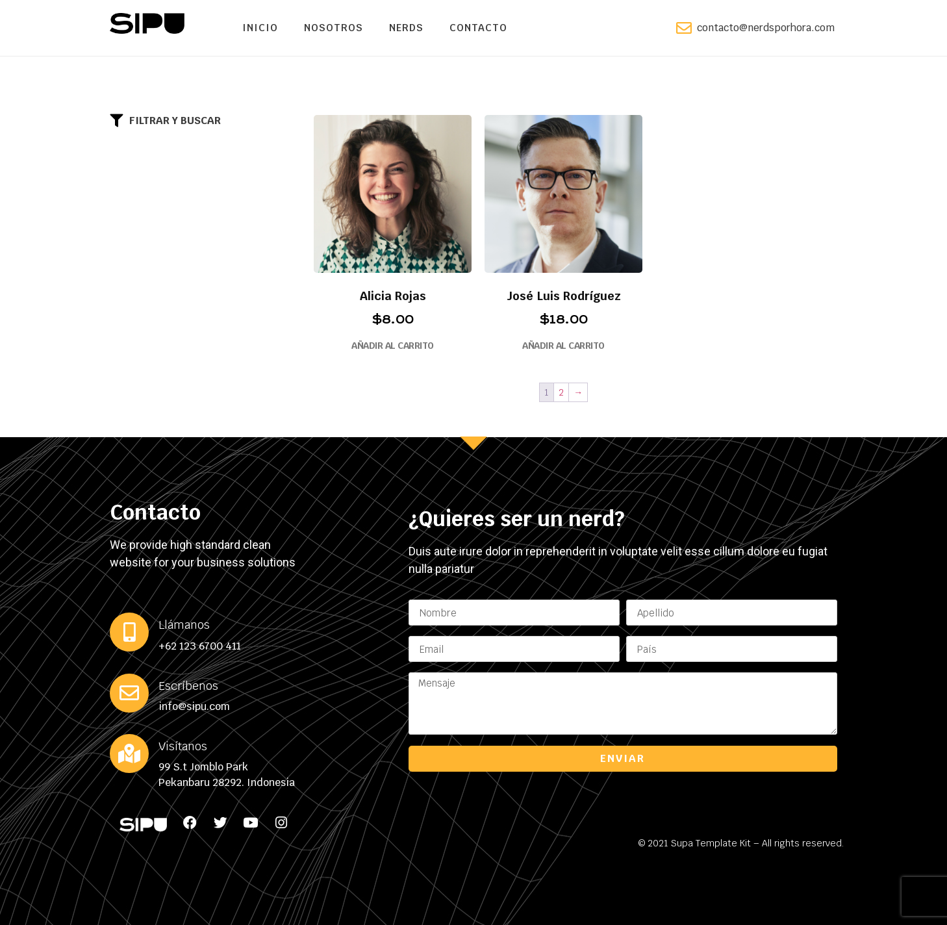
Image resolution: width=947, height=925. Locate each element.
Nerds (406, 27)
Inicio (260, 27)
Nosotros (333, 27)
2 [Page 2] (561, 392)
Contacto (478, 27)
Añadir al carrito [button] (392, 345)
